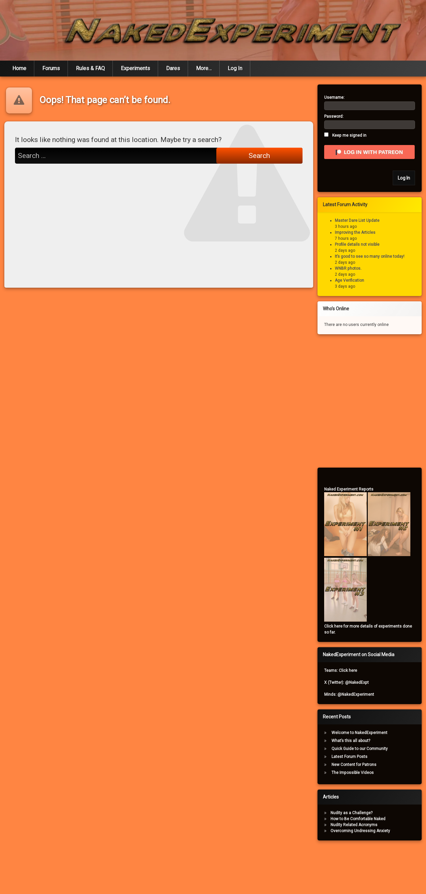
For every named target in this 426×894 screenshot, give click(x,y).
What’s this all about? (350, 740)
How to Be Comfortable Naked (357, 819)
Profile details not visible (357, 244)
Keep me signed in (349, 135)
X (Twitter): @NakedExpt (346, 682)
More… (204, 68)
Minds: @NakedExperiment (349, 694)
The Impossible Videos (352, 772)
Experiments (135, 68)
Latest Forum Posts (349, 756)
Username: (334, 97)
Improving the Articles (355, 232)
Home (19, 68)
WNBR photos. (348, 268)
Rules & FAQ (90, 68)
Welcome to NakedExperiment (359, 732)
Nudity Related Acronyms (353, 824)
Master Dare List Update (357, 220)
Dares (173, 68)
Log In (235, 68)
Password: (333, 116)
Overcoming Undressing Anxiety (360, 830)
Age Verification (349, 280)
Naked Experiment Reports (348, 489)
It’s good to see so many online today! (369, 256)
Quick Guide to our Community (359, 748)
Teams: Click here (340, 670)
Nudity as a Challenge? (351, 813)
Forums (51, 68)
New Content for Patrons (353, 764)
